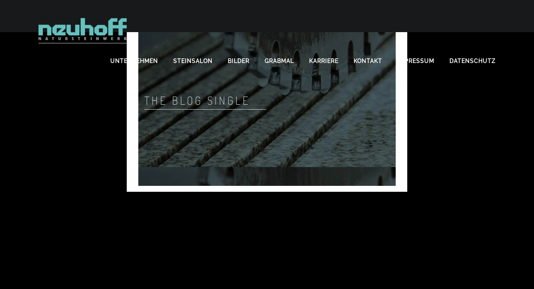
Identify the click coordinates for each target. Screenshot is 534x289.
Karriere (323, 61)
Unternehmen (134, 61)
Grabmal (279, 61)
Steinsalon (192, 61)
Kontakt (368, 61)
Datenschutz (472, 61)
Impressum (415, 61)
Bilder (238, 61)
